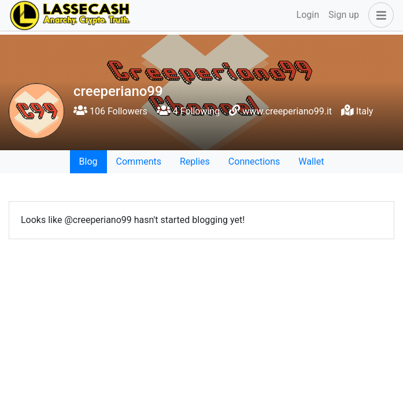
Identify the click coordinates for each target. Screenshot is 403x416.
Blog (88, 161)
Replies (195, 161)
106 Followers (110, 111)
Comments (138, 161)
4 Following (188, 111)
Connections (254, 161)
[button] (379, 15)
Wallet (311, 161)
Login (308, 14)
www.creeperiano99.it (287, 111)
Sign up (343, 14)
